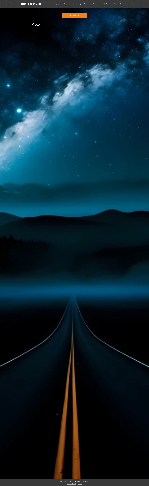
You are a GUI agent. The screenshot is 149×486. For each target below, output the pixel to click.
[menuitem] (60, 4)
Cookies (80, 484)
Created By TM (71, 484)
